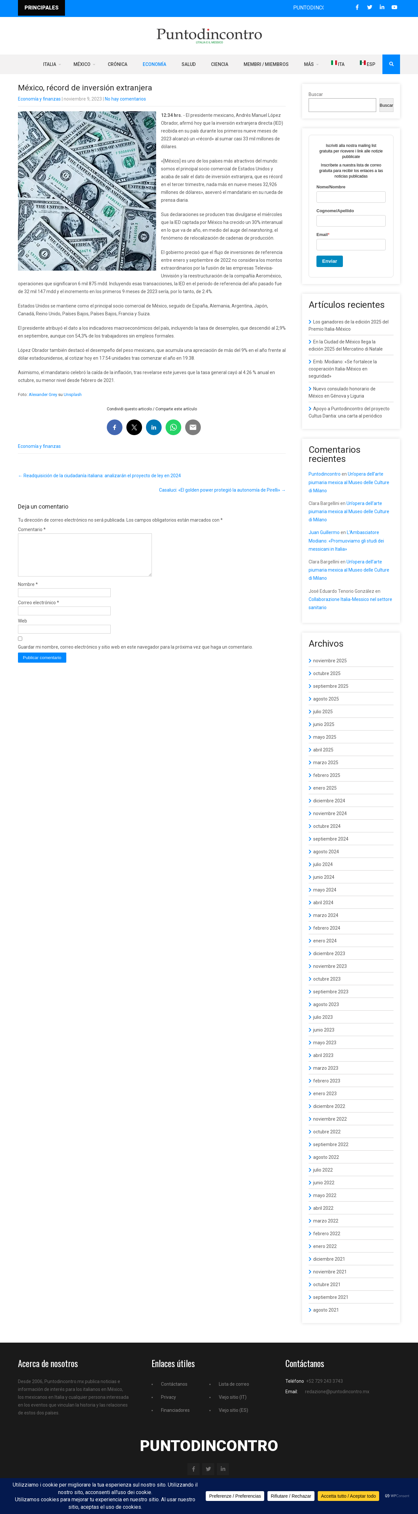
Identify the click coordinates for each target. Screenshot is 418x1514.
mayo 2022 (324, 1195)
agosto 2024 (326, 851)
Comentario (32, 529)
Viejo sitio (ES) (233, 1410)
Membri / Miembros (266, 64)
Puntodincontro (325, 474)
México (81, 64)
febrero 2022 (326, 1233)
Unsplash (73, 394)
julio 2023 (323, 1017)
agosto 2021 (326, 1310)
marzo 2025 (325, 762)
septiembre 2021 (330, 1297)
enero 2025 (325, 788)
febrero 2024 (326, 928)
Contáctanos (174, 1384)
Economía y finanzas (39, 99)
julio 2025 (323, 711)
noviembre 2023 (330, 966)
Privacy (168, 1397)
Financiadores (175, 1410)
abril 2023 (323, 1055)
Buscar (316, 94)
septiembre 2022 (330, 1144)
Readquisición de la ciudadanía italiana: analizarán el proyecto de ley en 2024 (99, 475)
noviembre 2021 (330, 1271)
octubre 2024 (327, 826)
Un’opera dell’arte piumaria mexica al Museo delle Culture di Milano (349, 482)
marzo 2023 (325, 1068)
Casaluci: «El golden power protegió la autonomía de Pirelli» (222, 490)
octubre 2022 (327, 1131)
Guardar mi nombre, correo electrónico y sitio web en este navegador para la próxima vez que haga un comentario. (135, 654)
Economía (154, 64)
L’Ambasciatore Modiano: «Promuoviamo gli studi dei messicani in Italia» (346, 540)
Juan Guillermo (324, 532)
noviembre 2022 (330, 1119)
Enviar (329, 261)
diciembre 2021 (329, 1259)
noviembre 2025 (330, 660)
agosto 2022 (326, 1157)
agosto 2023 (326, 1004)
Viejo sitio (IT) (233, 1397)
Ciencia (219, 64)
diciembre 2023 (329, 953)
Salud (189, 64)
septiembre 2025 (330, 686)
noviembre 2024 (330, 813)
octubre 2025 (327, 673)
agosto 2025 (326, 699)
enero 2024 (325, 940)
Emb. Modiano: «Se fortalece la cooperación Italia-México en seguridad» (343, 369)
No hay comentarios (125, 99)
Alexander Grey (43, 394)
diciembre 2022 (329, 1106)
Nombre (28, 592)
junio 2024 (323, 877)
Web (22, 628)
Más (309, 64)
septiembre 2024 (330, 839)
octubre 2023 (327, 979)
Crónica (117, 64)
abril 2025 (323, 749)
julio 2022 (323, 1170)
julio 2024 (323, 864)
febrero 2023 (326, 1080)
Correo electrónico (38, 610)
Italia (49, 64)
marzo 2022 (325, 1220)
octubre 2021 (327, 1284)
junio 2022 (323, 1182)
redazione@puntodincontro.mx (337, 1391)
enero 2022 (325, 1246)
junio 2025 (323, 724)
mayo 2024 (324, 889)
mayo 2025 (324, 737)
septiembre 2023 (330, 991)
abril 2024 (323, 902)
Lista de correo (234, 1384)
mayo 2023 (324, 1042)
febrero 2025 (326, 775)
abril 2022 (323, 1208)
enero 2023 (325, 1093)
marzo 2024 (325, 915)
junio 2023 (323, 1030)
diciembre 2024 (329, 800)
